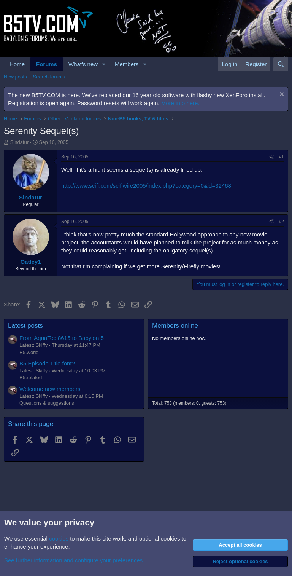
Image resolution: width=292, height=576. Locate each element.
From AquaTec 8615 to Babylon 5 (61, 338)
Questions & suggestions (46, 403)
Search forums (49, 77)
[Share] (271, 157)
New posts (15, 77)
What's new (83, 64)
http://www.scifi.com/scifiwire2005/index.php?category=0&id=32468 (146, 185)
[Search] (280, 64)
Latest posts (25, 325)
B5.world (29, 352)
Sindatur (19, 142)
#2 (281, 221)
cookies (58, 538)
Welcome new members (50, 389)
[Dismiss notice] (281, 95)
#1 (281, 157)
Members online (175, 325)
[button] (103, 64)
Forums (46, 64)
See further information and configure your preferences (73, 560)
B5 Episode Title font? (47, 363)
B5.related (30, 377)
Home (17, 64)
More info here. (180, 103)
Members (127, 64)
